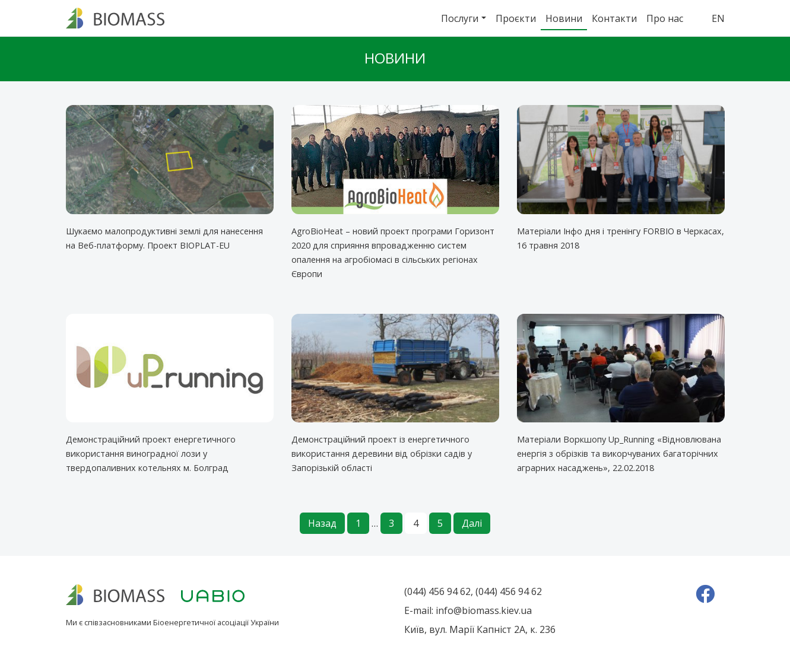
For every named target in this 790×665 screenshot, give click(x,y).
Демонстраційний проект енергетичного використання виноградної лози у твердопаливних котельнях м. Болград (151, 453)
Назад (322, 523)
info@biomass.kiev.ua (484, 610)
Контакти (614, 18)
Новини (563, 18)
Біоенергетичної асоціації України (216, 622)
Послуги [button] (459, 18)
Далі (472, 523)
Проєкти (516, 18)
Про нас (664, 18)
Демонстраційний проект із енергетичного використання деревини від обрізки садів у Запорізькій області (381, 453)
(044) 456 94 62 (437, 591)
